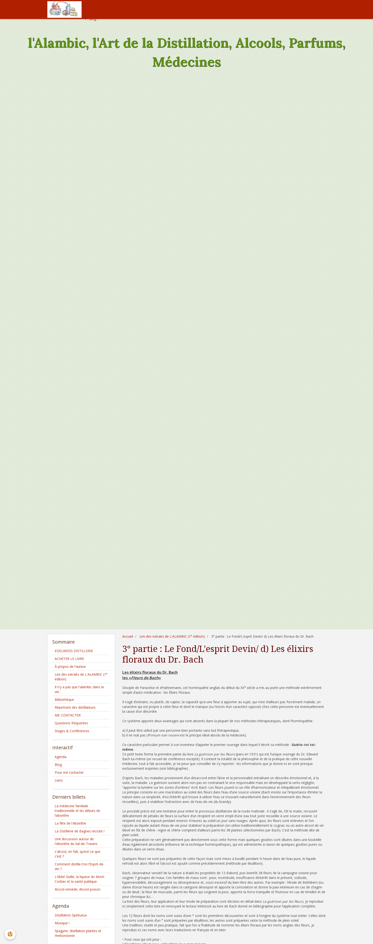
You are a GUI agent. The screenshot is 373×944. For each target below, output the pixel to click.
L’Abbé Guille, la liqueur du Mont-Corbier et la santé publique (80, 879)
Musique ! (62, 923)
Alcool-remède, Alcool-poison (77, 889)
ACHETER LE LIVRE (69, 658)
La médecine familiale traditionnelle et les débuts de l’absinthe (77, 811)
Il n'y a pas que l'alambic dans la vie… (79, 689)
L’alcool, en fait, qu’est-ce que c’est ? (77, 854)
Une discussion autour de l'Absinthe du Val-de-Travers (76, 841)
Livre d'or (96, 9)
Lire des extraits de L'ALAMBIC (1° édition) (172, 636)
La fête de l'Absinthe (70, 823)
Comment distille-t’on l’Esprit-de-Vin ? (79, 866)
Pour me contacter (69, 772)
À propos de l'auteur (70, 666)
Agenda (95, 4)
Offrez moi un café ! (104, 14)
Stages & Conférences (72, 731)
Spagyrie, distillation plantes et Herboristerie (78, 933)
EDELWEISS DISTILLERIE (74, 651)
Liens (59, 780)
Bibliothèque (64, 699)
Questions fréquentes (71, 723)
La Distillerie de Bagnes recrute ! (79, 831)
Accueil (127, 636)
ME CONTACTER (68, 715)
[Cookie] (10, 934)
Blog (92, 19)
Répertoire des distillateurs (75, 707)
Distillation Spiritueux (71, 915)
